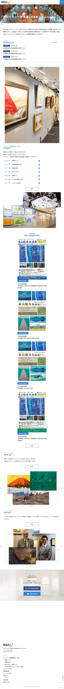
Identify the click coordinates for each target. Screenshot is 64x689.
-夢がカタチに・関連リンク (11, 664)
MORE (34, 188)
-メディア (6, 677)
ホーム (5, 655)
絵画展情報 (6, 671)
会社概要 (5, 679)
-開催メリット (7, 660)
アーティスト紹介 (7, 673)
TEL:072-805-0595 (8, 650)
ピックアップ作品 (7, 668)
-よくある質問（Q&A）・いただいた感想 (13, 666)
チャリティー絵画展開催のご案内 (11, 657)
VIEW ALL (56, 42)
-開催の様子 (7, 662)
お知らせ (5, 675)
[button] (1, 24)
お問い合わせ (6, 682)
